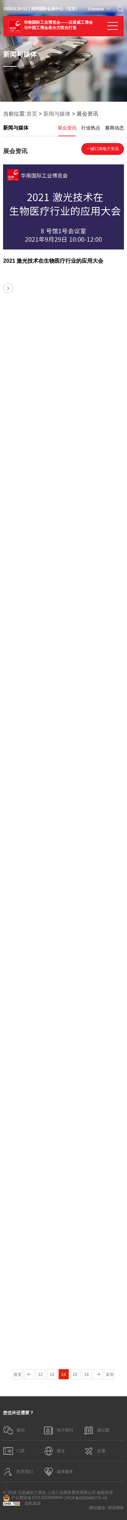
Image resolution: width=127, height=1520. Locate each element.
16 (86, 1374)
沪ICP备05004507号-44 (85, 1498)
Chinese (96, 9)
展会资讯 (67, 128)
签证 (54, 1450)
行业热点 (90, 128)
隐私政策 (33, 1503)
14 (63, 1374)
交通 (94, 1450)
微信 (14, 1430)
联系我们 (18, 1471)
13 (52, 1374)
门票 (14, 1450)
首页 (31, 114)
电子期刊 (58, 1430)
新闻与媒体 (56, 114)
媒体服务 (58, 1471)
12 (40, 1374)
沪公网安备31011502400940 (33, 1498)
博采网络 (116, 1508)
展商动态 (114, 128)
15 (75, 1374)
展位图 (96, 1430)
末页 (110, 1374)
